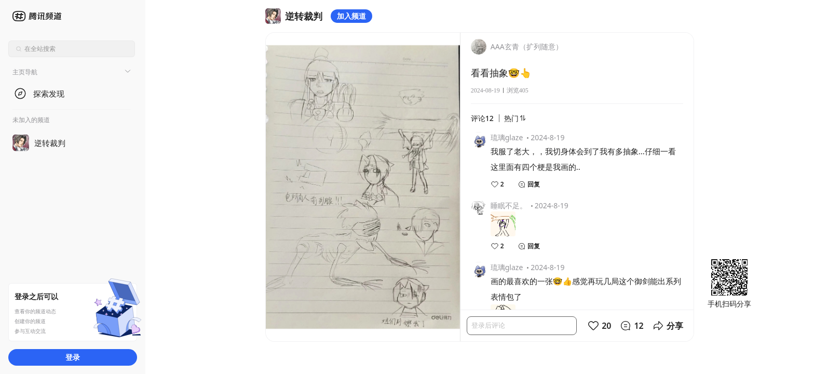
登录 (72, 357)
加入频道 (351, 16)
